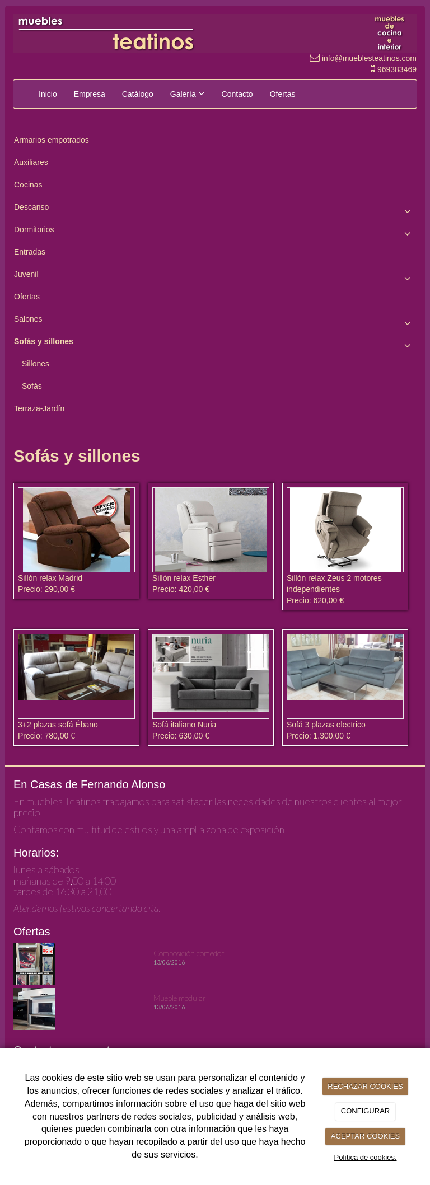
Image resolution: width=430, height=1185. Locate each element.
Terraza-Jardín (39, 408)
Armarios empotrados (51, 139)
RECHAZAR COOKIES (365, 1086)
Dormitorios (215, 232)
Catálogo (137, 94)
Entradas (29, 251)
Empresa (89, 94)
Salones (215, 321)
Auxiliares (31, 162)
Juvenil (215, 277)
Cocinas (28, 184)
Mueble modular (179, 998)
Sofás (32, 386)
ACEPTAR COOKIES (365, 1136)
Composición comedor (189, 953)
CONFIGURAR (365, 1111)
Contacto (237, 94)
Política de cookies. (365, 1157)
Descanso (215, 209)
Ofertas (283, 94)
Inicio (48, 94)
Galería (187, 93)
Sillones (35, 363)
